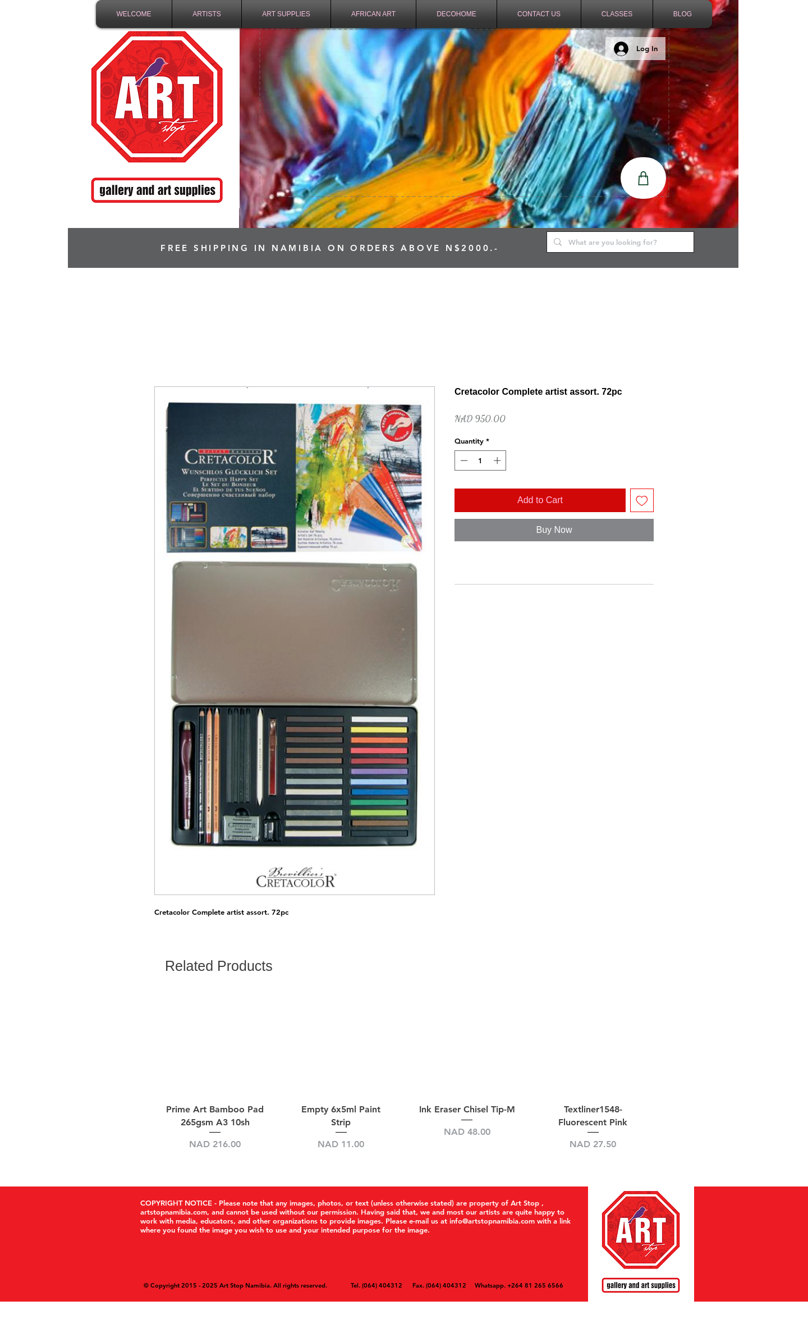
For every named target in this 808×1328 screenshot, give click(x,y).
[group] (404, 1080)
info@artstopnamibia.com (492, 1220)
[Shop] (643, 178)
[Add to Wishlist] (642, 500)
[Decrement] (463, 460)
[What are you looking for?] (619, 242)
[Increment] (498, 460)
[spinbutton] (481, 460)
